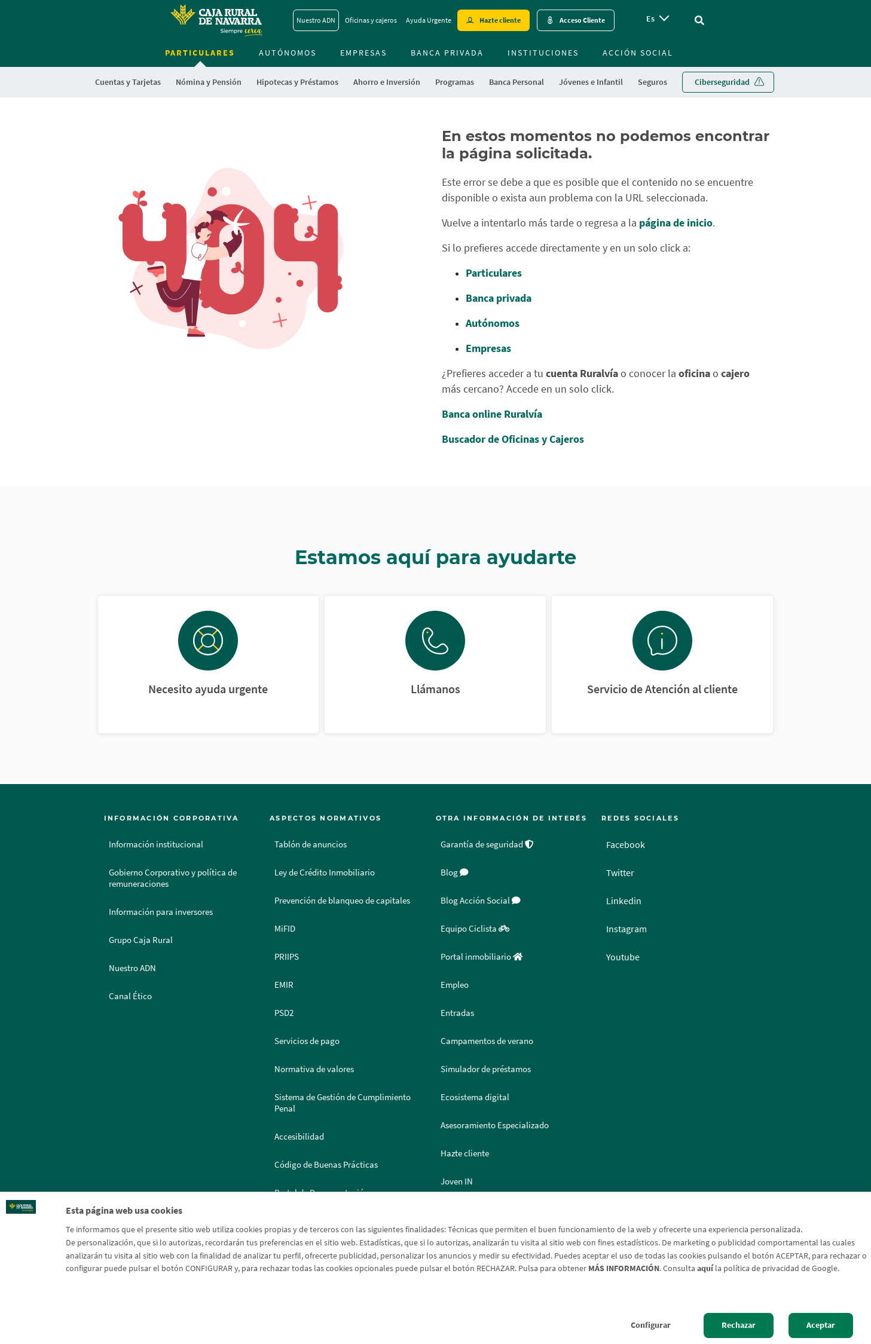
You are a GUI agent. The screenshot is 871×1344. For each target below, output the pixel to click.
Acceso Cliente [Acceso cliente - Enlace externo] (582, 20)
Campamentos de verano (487, 1041)
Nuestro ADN (132, 968)
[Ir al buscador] (699, 20)
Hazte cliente (465, 1153)
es (650, 18)
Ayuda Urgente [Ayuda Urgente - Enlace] (428, 20)
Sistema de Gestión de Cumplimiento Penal (342, 1103)
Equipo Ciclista (475, 928)
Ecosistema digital (475, 1097)
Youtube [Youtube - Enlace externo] (623, 957)
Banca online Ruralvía (492, 414)
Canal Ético (130, 996)
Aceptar (820, 1324)
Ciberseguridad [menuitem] (722, 81)
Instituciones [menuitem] (543, 52)
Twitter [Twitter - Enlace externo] (620, 872)
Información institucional (156, 844)
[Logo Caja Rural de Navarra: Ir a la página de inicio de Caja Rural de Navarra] (216, 20)
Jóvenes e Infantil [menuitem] (591, 81)
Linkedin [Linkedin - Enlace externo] (623, 901)
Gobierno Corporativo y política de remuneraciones (173, 878)
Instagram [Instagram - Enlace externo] (626, 929)
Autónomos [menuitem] (287, 52)
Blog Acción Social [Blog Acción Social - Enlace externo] (481, 900)
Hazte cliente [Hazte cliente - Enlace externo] (500, 20)
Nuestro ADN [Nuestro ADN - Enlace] (316, 20)
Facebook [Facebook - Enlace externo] (625, 844)
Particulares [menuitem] (200, 52)
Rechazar (739, 1324)
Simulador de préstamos (486, 1069)
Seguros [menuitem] (652, 81)
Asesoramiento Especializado (495, 1125)
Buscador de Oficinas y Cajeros (513, 439)
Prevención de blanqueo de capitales (342, 900)
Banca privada (498, 298)
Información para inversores (161, 912)
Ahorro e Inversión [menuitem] (386, 81)
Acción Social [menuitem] (638, 52)
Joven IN (457, 1181)
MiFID (284, 928)
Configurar (651, 1324)
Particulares (494, 273)
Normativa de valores (314, 1069)
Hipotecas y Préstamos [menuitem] (297, 81)
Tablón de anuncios (310, 844)
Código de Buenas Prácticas (326, 1164)
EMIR (284, 984)
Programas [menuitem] (454, 81)
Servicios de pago (307, 1041)
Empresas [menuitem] (363, 52)
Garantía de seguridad (487, 844)
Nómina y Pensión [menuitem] (209, 81)
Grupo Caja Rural (141, 940)
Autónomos (492, 323)
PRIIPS (286, 956)
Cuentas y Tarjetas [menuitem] (128, 81)
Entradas (457, 1013)
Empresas (488, 348)
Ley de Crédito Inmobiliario (324, 872)
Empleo (455, 984)
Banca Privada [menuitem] (447, 52)
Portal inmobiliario (481, 956)
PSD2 (284, 1013)
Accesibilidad (299, 1136)
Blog (455, 872)
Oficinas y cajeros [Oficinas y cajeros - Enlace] (371, 20)
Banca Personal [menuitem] (516, 81)
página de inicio (676, 222)
